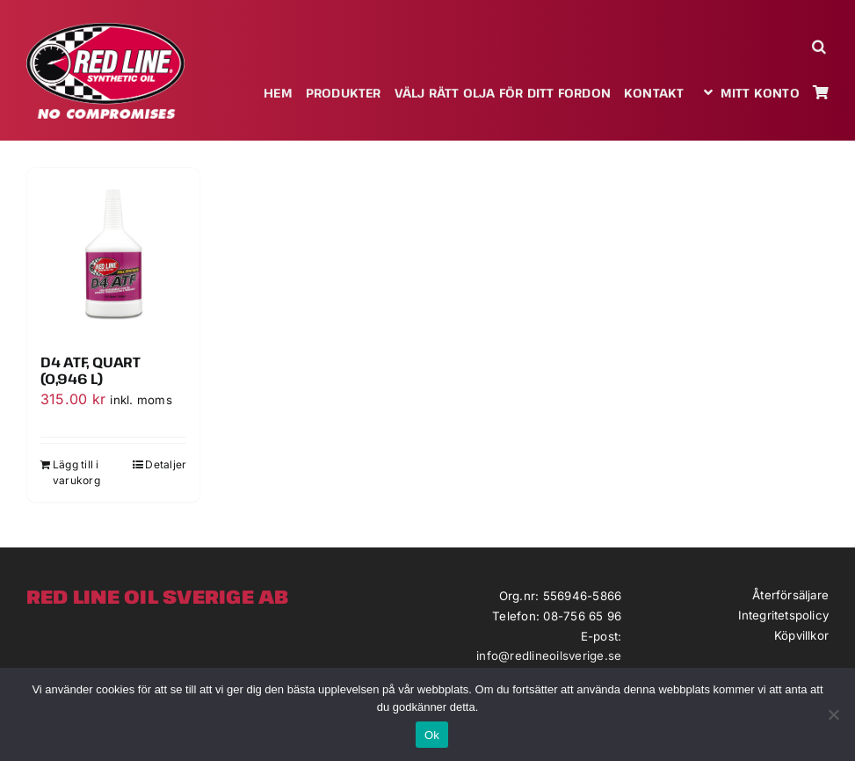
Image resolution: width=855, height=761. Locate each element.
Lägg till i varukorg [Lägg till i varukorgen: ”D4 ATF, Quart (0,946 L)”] (76, 472)
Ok (431, 735)
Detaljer (165, 464)
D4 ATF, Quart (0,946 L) (90, 370)
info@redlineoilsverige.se (548, 656)
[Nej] (833, 714)
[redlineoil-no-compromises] (105, 29)
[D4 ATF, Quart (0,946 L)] (113, 254)
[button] (820, 46)
